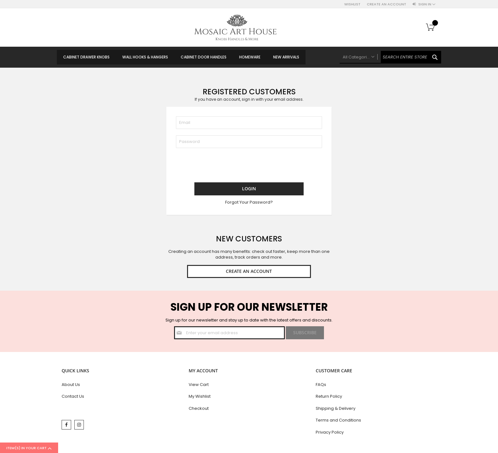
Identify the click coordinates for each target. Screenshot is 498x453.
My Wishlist (200, 398)
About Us (71, 385)
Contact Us (73, 398)
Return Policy (329, 398)
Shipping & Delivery (335, 409)
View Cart (199, 385)
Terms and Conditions (338, 421)
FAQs (321, 385)
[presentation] (224, 166)
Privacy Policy (330, 433)
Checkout (199, 409)
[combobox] (390, 57)
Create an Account (386, 4)
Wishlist (352, 4)
